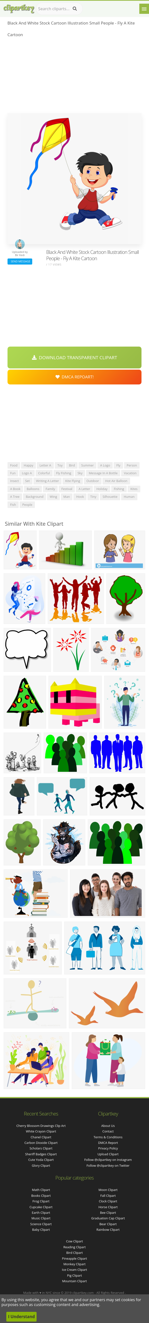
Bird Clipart (74, 1252)
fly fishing (63, 473)
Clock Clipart (108, 1201)
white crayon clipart (41, 1131)
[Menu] (144, 9)
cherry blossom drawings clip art (40, 1125)
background (34, 496)
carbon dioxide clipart (41, 1142)
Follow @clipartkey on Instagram (108, 1159)
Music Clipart (41, 1218)
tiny (93, 496)
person (132, 465)
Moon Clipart (108, 1190)
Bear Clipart (108, 1224)
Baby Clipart (41, 1229)
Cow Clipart (74, 1241)
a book (15, 489)
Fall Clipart (108, 1195)
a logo (105, 465)
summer (87, 465)
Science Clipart (41, 1224)
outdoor (92, 481)
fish (13, 504)
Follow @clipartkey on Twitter (108, 1165)
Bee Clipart (108, 1212)
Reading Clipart (74, 1247)
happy (28, 465)
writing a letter (47, 481)
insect (14, 481)
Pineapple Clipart (74, 1258)
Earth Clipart (41, 1212)
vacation (130, 473)
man (66, 496)
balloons (33, 489)
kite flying (72, 481)
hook (80, 496)
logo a (27, 473)
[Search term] (59, 8)
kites (133, 489)
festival (66, 489)
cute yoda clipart (41, 1159)
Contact (108, 1131)
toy (60, 465)
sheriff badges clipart (41, 1154)
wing (53, 496)
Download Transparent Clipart (74, 357)
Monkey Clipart (74, 1264)
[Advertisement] (75, 77)
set (27, 481)
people (27, 504)
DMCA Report (108, 1142)
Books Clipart (41, 1195)
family (50, 489)
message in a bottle (103, 473)
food (13, 465)
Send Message (19, 261)
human (129, 496)
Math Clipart (41, 1190)
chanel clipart (41, 1137)
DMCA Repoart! (74, 377)
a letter (84, 489)
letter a (45, 465)
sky (80, 473)
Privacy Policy (108, 1148)
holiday (102, 489)
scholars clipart (41, 1148)
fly (118, 465)
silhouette (109, 496)
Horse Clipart (108, 1207)
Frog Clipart (40, 1201)
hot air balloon (116, 481)
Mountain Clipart (74, 1281)
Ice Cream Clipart (74, 1269)
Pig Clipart (74, 1275)
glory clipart (41, 1165)
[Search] (75, 8)
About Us (108, 1125)
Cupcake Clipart (41, 1207)
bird (72, 465)
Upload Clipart (107, 1154)
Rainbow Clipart (108, 1229)
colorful (44, 473)
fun (13, 473)
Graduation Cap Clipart (108, 1218)
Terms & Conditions (108, 1137)
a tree (15, 496)
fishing (119, 489)
